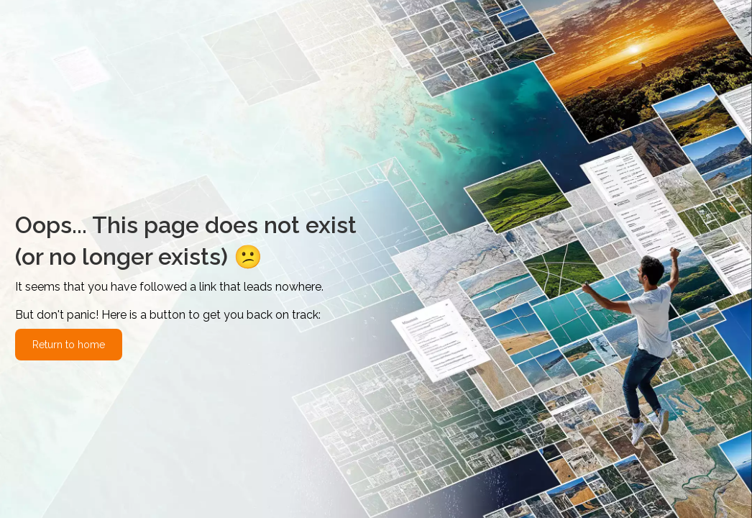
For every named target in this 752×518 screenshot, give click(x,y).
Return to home (68, 344)
